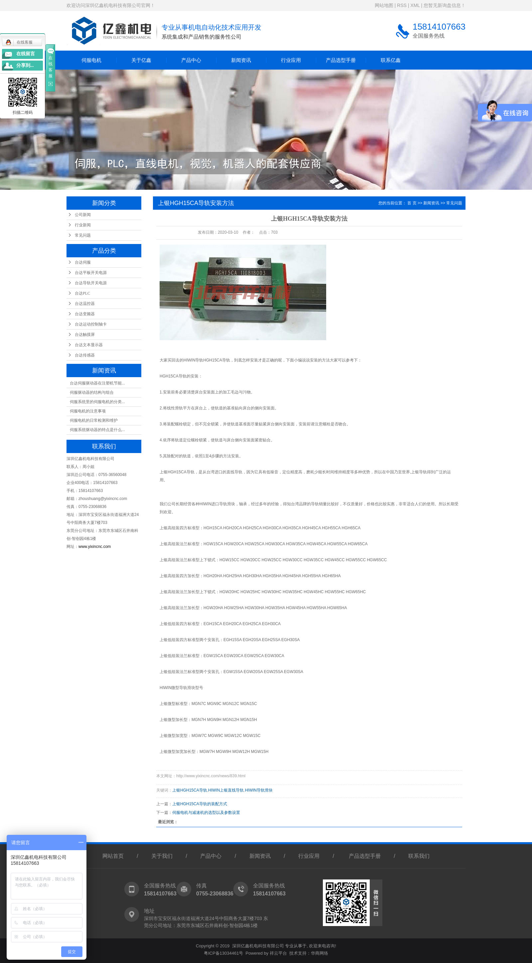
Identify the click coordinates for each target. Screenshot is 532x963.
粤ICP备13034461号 (223, 953)
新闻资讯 (241, 60)
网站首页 (113, 856)
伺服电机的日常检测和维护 (94, 420)
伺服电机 (91, 60)
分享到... (25, 65)
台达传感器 (85, 355)
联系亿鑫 (391, 60)
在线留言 (25, 53)
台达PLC (82, 293)
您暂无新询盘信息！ (445, 5)
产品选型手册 (341, 60)
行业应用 (291, 60)
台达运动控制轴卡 (91, 324)
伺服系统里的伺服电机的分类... (97, 401)
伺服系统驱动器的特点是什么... (97, 429)
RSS (402, 5)
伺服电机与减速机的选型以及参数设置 (206, 812)
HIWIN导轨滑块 (259, 790)
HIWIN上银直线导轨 (226, 790)
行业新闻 (83, 225)
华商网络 (319, 953)
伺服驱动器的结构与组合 (92, 392)
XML (415, 5)
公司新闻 (83, 214)
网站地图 (384, 5)
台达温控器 (85, 303)
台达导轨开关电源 (91, 283)
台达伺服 (83, 262)
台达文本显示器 (89, 345)
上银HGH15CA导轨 (189, 790)
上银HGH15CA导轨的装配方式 (199, 804)
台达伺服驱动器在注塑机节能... (97, 383)
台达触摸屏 (85, 334)
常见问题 (83, 235)
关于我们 (162, 856)
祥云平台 (278, 953)
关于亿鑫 (141, 60)
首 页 (411, 203)
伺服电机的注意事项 (88, 411)
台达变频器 (85, 314)
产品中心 (191, 60)
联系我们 (419, 856)
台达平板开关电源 (91, 272)
